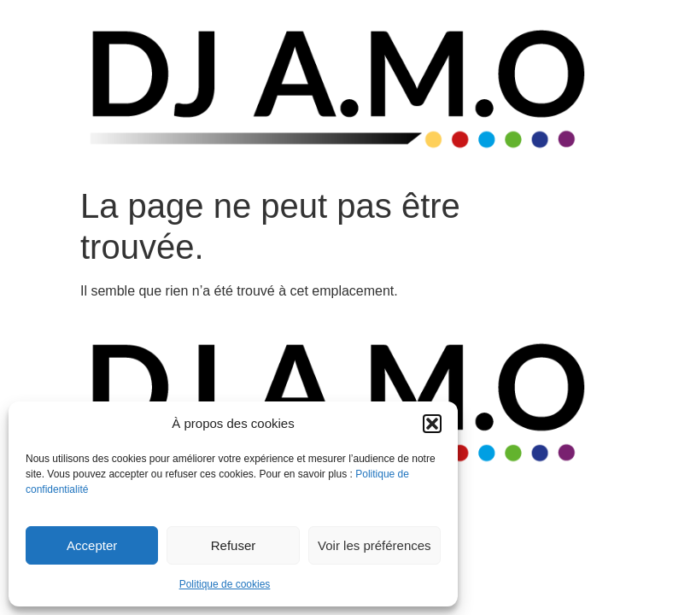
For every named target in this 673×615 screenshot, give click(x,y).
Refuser (233, 545)
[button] (432, 423)
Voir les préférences (374, 545)
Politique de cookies (225, 584)
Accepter (92, 545)
